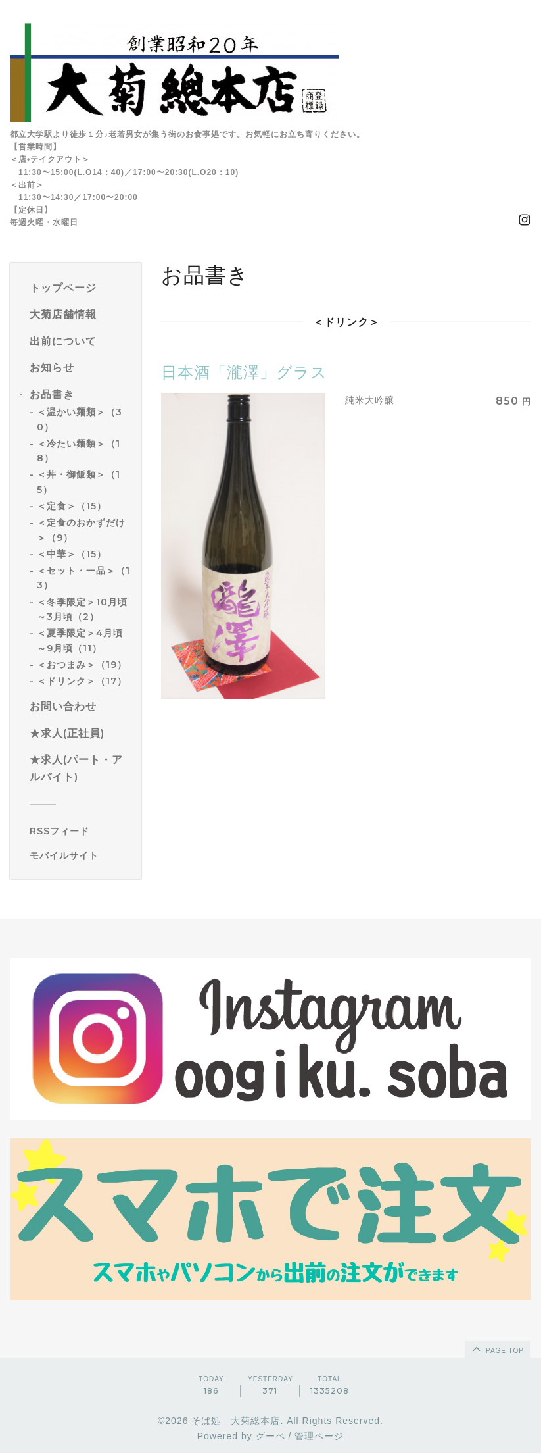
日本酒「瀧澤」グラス (244, 372)
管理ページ (319, 1436)
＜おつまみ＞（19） (82, 665)
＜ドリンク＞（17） (82, 681)
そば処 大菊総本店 (235, 1420)
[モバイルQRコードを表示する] (80, 855)
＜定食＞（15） (71, 506)
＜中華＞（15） (71, 554)
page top (497, 1348)
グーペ (270, 1436)
